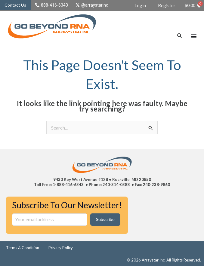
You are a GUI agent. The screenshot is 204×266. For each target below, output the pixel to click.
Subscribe (105, 219)
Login (140, 5)
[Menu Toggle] (194, 36)
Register (166, 5)
